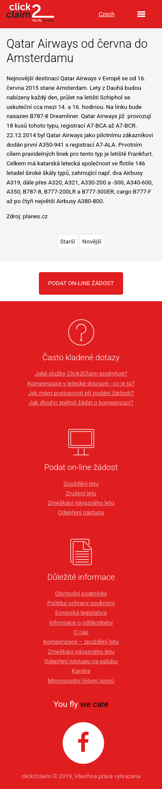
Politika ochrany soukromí (80, 602)
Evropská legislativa (81, 612)
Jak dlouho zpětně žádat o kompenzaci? (81, 402)
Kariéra (81, 670)
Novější (92, 241)
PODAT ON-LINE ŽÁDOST (81, 282)
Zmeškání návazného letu (81, 502)
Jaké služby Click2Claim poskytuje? (81, 373)
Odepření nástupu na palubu (81, 661)
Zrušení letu (81, 493)
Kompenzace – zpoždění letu (81, 641)
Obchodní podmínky (81, 593)
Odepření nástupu (81, 512)
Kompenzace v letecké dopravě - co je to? (80, 383)
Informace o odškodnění (81, 622)
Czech (106, 13)
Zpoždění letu (81, 483)
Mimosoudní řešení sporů (81, 680)
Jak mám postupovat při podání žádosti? (81, 392)
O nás (81, 631)
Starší (67, 241)
